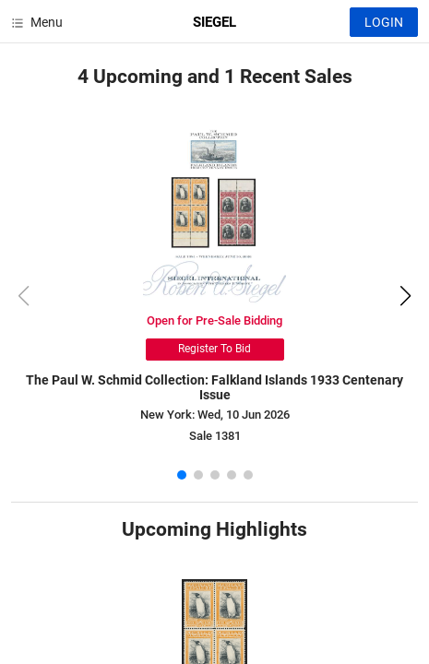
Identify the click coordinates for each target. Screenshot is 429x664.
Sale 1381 (215, 436)
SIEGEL (214, 22)
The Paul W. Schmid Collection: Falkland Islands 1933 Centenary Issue (214, 388)
